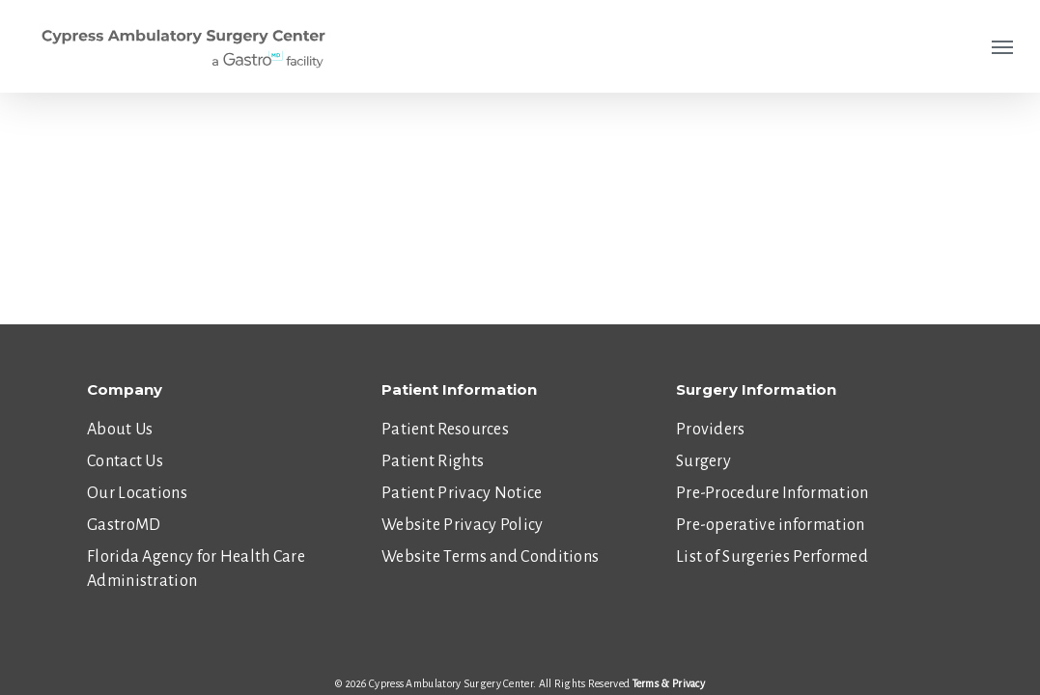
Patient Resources (445, 429)
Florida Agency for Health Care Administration (196, 569)
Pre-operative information (770, 525)
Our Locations (137, 493)
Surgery (703, 461)
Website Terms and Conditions (490, 557)
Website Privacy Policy (462, 525)
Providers (710, 429)
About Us (120, 429)
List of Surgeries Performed (772, 557)
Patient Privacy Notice (462, 493)
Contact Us (125, 461)
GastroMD (123, 525)
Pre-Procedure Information (772, 493)
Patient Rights (432, 461)
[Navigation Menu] (1002, 46)
